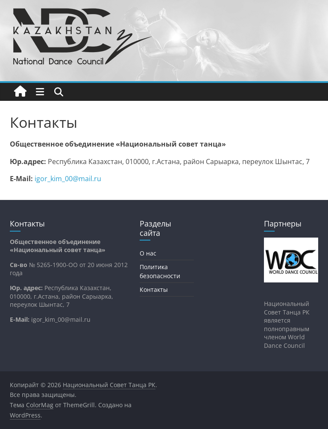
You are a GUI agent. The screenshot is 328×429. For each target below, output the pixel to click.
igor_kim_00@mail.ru (68, 178)
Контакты (154, 289)
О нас (148, 253)
